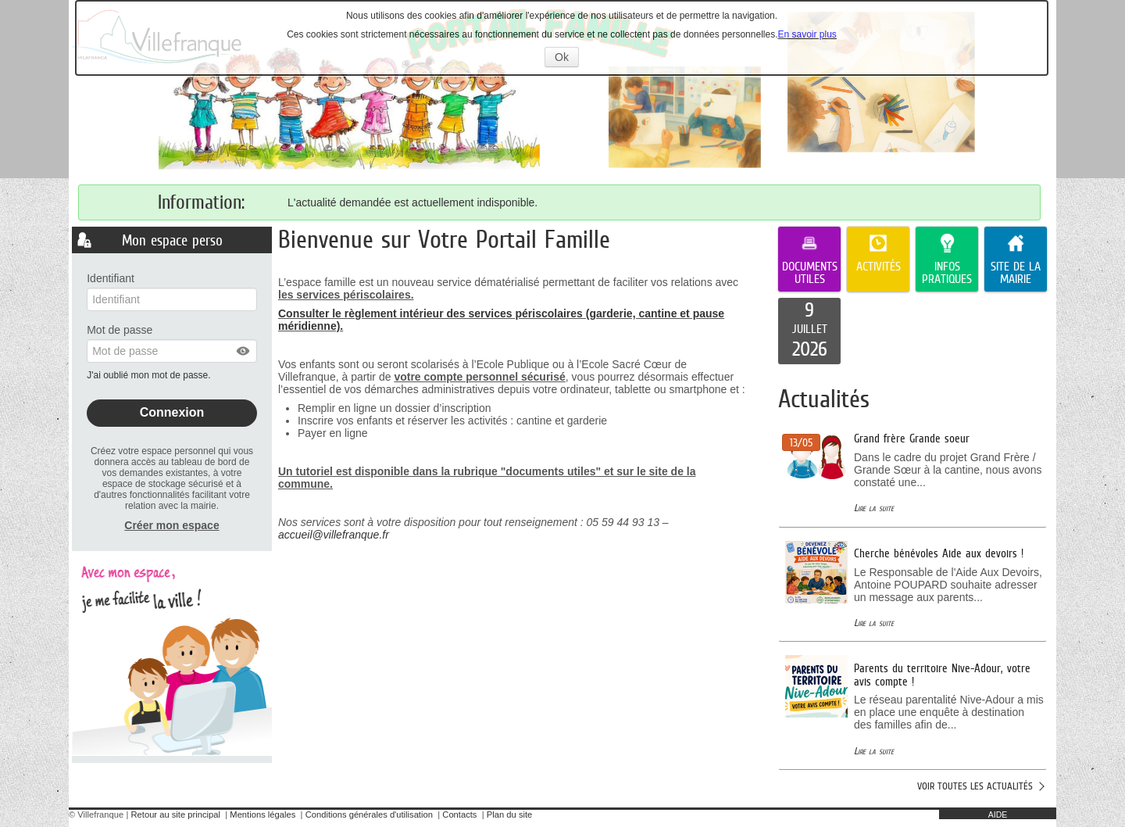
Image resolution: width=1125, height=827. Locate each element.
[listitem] (809, 331)
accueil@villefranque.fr (333, 534)
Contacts (459, 814)
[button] (244, 351)
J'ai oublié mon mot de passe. (150, 375)
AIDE (998, 814)
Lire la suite (874, 508)
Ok (567, 58)
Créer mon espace (171, 525)
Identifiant (110, 278)
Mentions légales (262, 814)
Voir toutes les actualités (975, 786)
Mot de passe (119, 330)
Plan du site (509, 814)
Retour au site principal (175, 814)
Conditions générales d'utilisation (369, 814)
